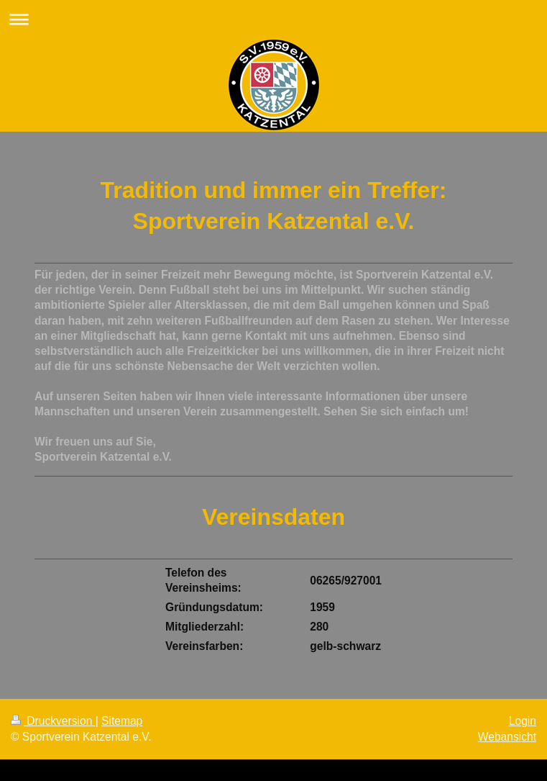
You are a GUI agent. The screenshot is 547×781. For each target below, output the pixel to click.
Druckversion (53, 721)
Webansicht (507, 737)
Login (522, 721)
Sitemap (121, 721)
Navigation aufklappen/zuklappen (273, 19)
